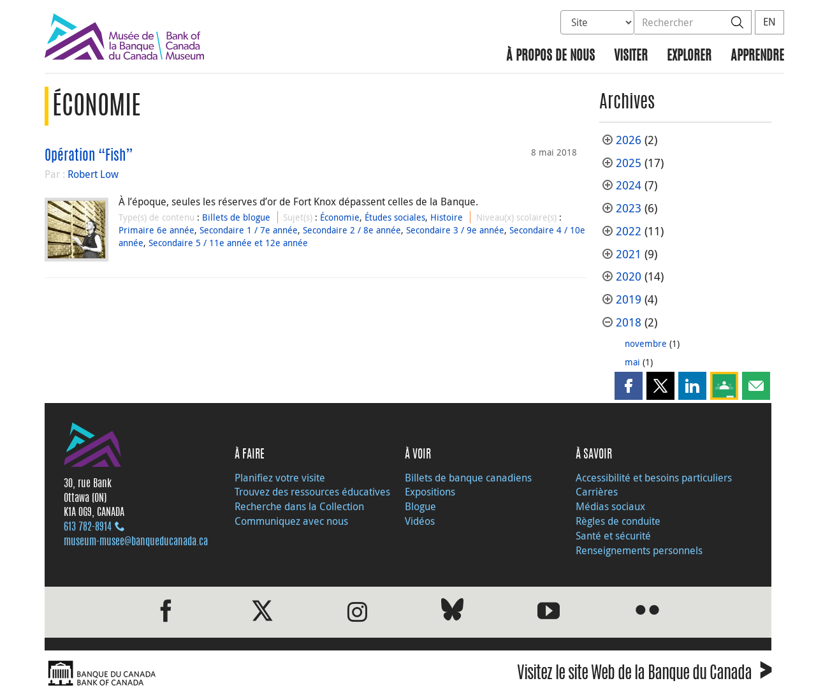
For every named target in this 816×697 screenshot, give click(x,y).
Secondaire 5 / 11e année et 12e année (228, 243)
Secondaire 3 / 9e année (455, 230)
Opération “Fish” (89, 156)
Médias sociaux (610, 506)
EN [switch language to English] (769, 22)
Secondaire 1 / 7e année (249, 230)
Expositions (430, 492)
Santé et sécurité (613, 536)
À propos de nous (550, 56)
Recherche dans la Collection (299, 506)
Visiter (631, 56)
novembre (646, 343)
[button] (629, 386)
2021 (628, 254)
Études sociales (395, 217)
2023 (628, 208)
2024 (628, 185)
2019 (628, 299)
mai (632, 362)
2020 (628, 276)
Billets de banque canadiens (468, 478)
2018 (628, 322)
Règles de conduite (618, 521)
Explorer (689, 56)
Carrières (597, 492)
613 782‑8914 (88, 527)
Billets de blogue (236, 217)
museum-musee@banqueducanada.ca (136, 542)
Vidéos (420, 521)
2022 (628, 231)
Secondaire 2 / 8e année (352, 230)
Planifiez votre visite (280, 478)
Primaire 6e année (156, 230)
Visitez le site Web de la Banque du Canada (644, 675)
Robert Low (93, 174)
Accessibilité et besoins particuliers (654, 478)
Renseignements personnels (639, 550)
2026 (628, 140)
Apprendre (757, 56)
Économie (340, 217)
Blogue (420, 506)
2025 (628, 163)
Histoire (446, 217)
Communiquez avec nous (291, 521)
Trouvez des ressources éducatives (312, 492)
